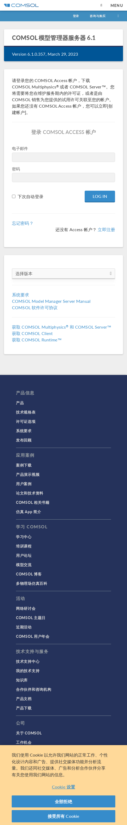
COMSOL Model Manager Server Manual (51, 301)
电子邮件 (20, 148)
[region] (63, 785)
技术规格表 (26, 412)
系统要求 (20, 295)
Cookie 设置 (63, 787)
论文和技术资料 (29, 493)
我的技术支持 (27, 670)
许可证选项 (26, 421)
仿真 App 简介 (28, 511)
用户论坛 (24, 555)
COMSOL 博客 (29, 574)
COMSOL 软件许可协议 (35, 307)
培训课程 (24, 546)
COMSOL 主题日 (31, 617)
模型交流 (24, 564)
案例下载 (24, 465)
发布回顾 (24, 440)
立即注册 (106, 229)
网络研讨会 (26, 608)
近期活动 (24, 627)
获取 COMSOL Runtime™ (37, 340)
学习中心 (24, 536)
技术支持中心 (27, 661)
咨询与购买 (97, 16)
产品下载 (24, 707)
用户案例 (24, 483)
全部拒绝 (63, 801)
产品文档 (24, 698)
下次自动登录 (30, 196)
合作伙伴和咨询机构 (33, 689)
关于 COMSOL (29, 733)
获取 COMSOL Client (32, 333)
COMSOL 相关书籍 (33, 502)
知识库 (22, 680)
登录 (76, 16)
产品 (20, 402)
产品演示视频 (27, 474)
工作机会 (24, 742)
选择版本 (63, 273)
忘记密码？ (23, 223)
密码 (16, 168)
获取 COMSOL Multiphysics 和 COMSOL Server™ (61, 327)
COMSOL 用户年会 (33, 636)
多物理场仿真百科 (31, 583)
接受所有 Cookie (64, 816)
